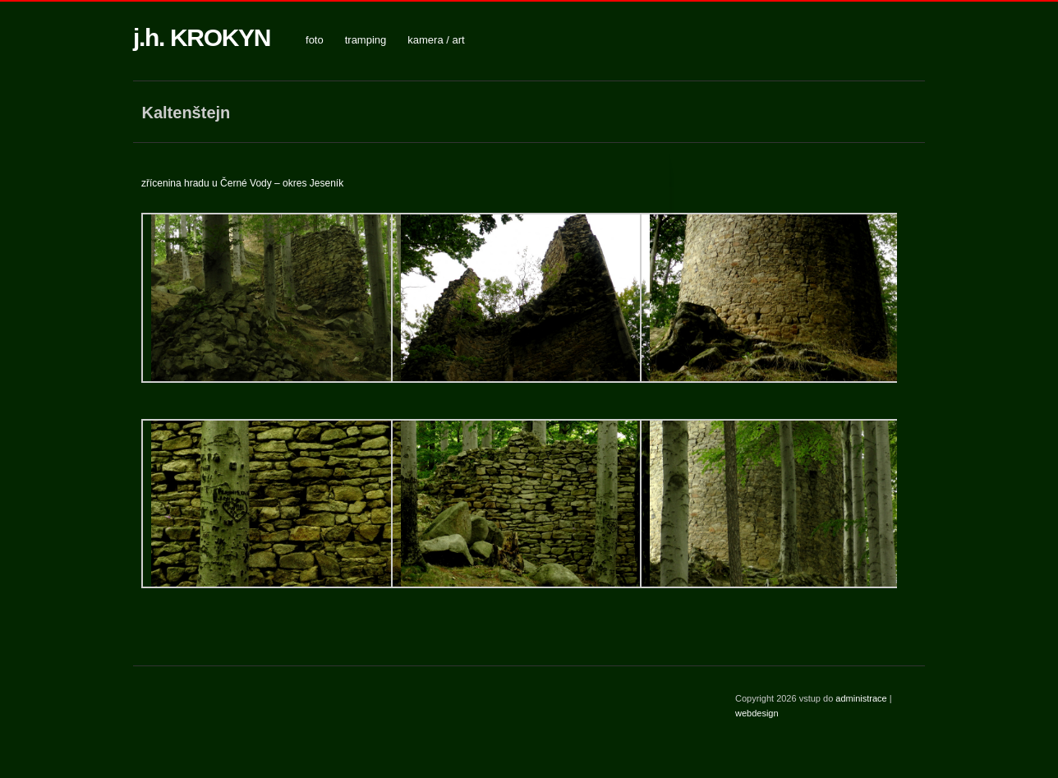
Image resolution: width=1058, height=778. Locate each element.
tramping (366, 40)
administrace (862, 698)
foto (315, 40)
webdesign (757, 713)
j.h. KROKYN (201, 37)
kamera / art (435, 40)
